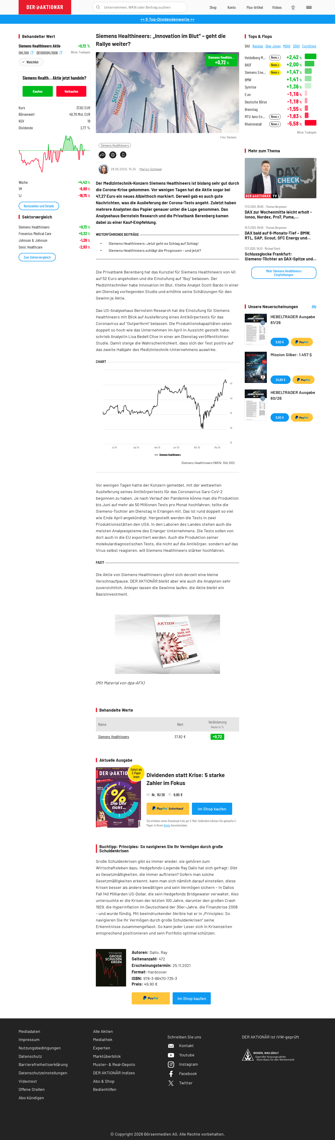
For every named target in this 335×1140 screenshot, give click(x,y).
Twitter (180, 1082)
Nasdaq (257, 45)
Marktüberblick (107, 1056)
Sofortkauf (167, 808)
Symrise (250, 87)
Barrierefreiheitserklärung (43, 1064)
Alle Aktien (103, 1031)
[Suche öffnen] (98, 7)
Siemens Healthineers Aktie (39, 46)
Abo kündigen (31, 1097)
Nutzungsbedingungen (40, 1047)
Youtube (181, 1054)
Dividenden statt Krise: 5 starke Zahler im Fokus (186, 778)
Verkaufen (71, 91)
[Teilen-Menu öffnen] (102, 154)
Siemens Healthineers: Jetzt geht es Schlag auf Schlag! (154, 243)
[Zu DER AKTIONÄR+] (255, 7)
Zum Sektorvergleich (37, 257)
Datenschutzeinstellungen (43, 1072)
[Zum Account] (231, 7)
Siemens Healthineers (115, 145)
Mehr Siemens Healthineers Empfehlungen (284, 273)
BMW (248, 79)
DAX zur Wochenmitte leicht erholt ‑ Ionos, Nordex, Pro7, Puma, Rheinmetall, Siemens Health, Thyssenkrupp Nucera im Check (278, 214)
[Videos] (277, 7)
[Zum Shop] (213, 7)
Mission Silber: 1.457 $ (291, 354)
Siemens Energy (255, 72)
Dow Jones (273, 45)
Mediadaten (29, 1031)
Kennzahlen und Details (39, 206)
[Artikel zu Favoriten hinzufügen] (123, 154)
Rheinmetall (253, 124)
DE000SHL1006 (49, 52)
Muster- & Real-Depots (114, 1064)
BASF (248, 64)
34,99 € (280, 379)
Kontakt (181, 1045)
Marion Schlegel (151, 169)
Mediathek (102, 1039)
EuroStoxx (309, 45)
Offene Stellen (32, 1089)
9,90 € (280, 342)
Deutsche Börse (256, 101)
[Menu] (308, 7)
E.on (248, 94)
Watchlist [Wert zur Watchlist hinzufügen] (32, 62)
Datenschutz (30, 1056)
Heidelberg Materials (255, 57)
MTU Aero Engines (255, 116)
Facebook (182, 1073)
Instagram (183, 1064)
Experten (101, 1047)
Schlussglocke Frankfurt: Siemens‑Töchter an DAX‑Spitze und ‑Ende (279, 256)
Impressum (29, 1039)
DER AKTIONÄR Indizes (114, 1072)
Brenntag (251, 109)
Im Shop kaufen (212, 808)
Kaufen (37, 91)
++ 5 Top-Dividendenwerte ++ (167, 19)
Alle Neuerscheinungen (308, 306)
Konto (167, 825)
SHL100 (26, 52)
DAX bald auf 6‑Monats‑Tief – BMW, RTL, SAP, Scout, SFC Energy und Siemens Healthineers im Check (278, 235)
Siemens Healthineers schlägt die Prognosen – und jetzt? (155, 250)
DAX (247, 45)
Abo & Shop (103, 1081)
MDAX (287, 45)
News (275, 57)
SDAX (296, 45)
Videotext (28, 1081)
